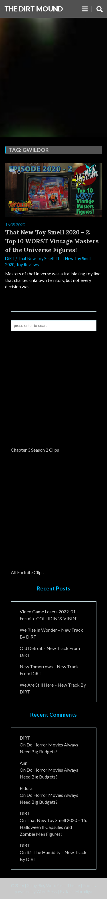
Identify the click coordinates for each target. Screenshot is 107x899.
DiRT (10, 258)
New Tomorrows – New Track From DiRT (49, 670)
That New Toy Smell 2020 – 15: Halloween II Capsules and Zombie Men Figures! (53, 827)
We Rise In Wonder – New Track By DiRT (51, 633)
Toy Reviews (27, 264)
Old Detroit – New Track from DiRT (50, 651)
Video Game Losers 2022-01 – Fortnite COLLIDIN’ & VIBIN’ (49, 615)
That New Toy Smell (36, 258)
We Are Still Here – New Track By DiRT (53, 688)
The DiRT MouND (33, 9)
